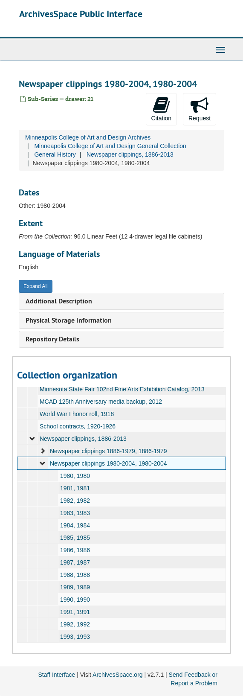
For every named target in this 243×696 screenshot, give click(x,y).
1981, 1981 (75, 488)
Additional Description (59, 301)
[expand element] (32, 438)
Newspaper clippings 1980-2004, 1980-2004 (108, 463)
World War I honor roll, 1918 (77, 414)
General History (54, 154)
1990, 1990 (75, 599)
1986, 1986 (75, 550)
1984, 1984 (75, 525)
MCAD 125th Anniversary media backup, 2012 (101, 401)
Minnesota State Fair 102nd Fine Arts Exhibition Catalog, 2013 (122, 389)
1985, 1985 (75, 537)
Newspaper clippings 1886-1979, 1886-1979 (108, 451)
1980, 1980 (75, 475)
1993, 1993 (75, 636)
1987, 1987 (75, 562)
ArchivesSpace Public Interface (80, 14)
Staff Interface (56, 674)
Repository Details (52, 339)
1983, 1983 (75, 513)
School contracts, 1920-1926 (78, 426)
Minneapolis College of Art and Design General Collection (110, 146)
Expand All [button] (35, 286)
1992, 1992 (75, 624)
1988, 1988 (75, 574)
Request (199, 109)
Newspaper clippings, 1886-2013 (130, 154)
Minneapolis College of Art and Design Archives (87, 137)
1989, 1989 (75, 587)
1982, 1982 (75, 500)
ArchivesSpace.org (118, 674)
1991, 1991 (75, 612)
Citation (161, 109)
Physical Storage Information (69, 320)
